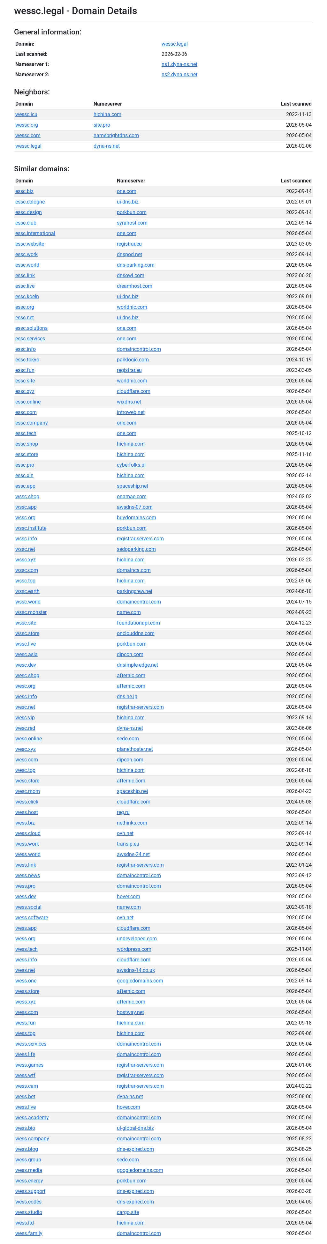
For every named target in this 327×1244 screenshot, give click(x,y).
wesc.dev (25, 665)
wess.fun (25, 1023)
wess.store (27, 991)
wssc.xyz (25, 560)
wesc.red (25, 728)
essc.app (25, 486)
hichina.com (107, 114)
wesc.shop (27, 675)
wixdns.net (129, 402)
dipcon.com (130, 654)
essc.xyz (24, 391)
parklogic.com (133, 360)
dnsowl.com (130, 275)
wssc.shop (27, 496)
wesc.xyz (25, 749)
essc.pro (24, 465)
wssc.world (28, 602)
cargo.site (128, 1212)
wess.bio (25, 1128)
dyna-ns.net (107, 146)
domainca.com (134, 570)
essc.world (27, 265)
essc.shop (26, 444)
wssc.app (26, 507)
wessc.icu (26, 114)
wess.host (26, 812)
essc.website (29, 244)
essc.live (24, 286)
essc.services (30, 339)
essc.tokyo (27, 360)
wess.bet (25, 1096)
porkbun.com (132, 212)
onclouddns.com (136, 633)
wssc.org (25, 518)
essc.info (25, 349)
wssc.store (27, 633)
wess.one (25, 981)
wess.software (31, 917)
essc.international (35, 233)
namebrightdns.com (116, 135)
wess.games (29, 1065)
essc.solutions (31, 328)
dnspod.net (129, 254)
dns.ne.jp (127, 696)
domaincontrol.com (139, 349)
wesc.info (26, 696)
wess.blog (26, 1149)
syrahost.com (132, 223)
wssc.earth (27, 591)
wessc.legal (175, 44)
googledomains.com (140, 981)
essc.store (26, 454)
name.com (129, 612)
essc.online (28, 402)
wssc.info (26, 539)
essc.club (25, 223)
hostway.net (130, 1012)
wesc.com (26, 760)
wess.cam (26, 1086)
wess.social (28, 907)
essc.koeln (27, 296)
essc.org (24, 307)
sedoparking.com (136, 549)
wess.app (26, 928)
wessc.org (26, 125)
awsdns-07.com (135, 507)
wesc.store (27, 781)
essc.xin (24, 475)
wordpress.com (134, 949)
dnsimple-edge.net (137, 665)
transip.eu (128, 844)
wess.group (28, 1160)
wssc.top (25, 581)
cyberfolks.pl (131, 465)
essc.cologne (30, 202)
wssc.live (25, 644)
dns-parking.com (136, 265)
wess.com (26, 1012)
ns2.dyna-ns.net (179, 74)
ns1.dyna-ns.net (179, 64)
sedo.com (128, 739)
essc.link (25, 275)
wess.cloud (28, 833)
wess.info (26, 960)
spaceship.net (132, 486)
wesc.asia (26, 654)
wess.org (25, 939)
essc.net (24, 318)
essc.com (26, 412)
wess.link (25, 865)
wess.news (27, 875)
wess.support (30, 1191)
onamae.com (132, 496)
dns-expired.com (135, 1149)
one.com (126, 191)
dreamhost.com (134, 286)
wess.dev (25, 896)
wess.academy (32, 1117)
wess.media (28, 1170)
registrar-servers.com (140, 539)
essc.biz (24, 191)
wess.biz (25, 823)
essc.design (28, 212)
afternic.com (131, 675)
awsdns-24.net (133, 854)
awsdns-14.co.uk (136, 970)
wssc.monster (31, 612)
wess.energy (29, 1181)
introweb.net (131, 412)
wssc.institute (30, 528)
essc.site (25, 381)
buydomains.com (136, 518)
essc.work (26, 254)
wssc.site (25, 623)
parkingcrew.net (134, 591)
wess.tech (26, 949)
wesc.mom (27, 791)
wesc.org (25, 686)
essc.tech (25, 433)
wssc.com (26, 570)
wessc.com (28, 135)
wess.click (26, 802)
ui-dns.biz (128, 202)
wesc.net (25, 707)
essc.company (31, 423)
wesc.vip (25, 718)
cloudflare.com (133, 391)
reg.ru (123, 812)
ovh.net (125, 833)
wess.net (25, 970)
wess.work (27, 844)
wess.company (32, 1139)
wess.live (25, 1107)
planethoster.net (135, 749)
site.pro (102, 125)
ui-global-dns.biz (135, 1128)
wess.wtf (25, 1075)
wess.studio (28, 1212)
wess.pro (25, 886)
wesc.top (25, 770)
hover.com (128, 896)
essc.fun (24, 370)
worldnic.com (132, 307)
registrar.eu (129, 244)
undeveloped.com (137, 939)
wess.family (28, 1233)
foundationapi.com (138, 623)
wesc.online (28, 739)
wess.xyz (25, 1002)
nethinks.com (132, 823)
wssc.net (25, 549)
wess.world (28, 854)
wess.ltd (24, 1223)
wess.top (25, 1033)
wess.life (25, 1054)
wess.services (30, 1044)
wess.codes (28, 1202)
